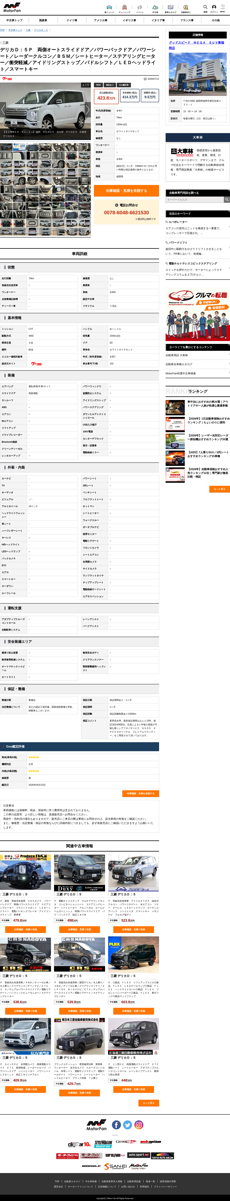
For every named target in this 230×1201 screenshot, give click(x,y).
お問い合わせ (128, 1186)
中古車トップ (14, 20)
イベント (140, 8)
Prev (3, 109)
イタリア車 (158, 20)
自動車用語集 (134, 1181)
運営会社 (58, 1186)
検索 (205, 9)
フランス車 (187, 20)
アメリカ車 (100, 20)
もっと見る (148, 1103)
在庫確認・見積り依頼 (25, 929)
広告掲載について (107, 1186)
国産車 (43, 20)
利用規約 (144, 1186)
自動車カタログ (72, 1181)
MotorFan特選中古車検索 (181, 373)
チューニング (124, 8)
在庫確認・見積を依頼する (126, 191)
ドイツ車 (72, 20)
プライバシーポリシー (165, 1186)
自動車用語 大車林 (177, 355)
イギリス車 (129, 20)
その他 (216, 20)
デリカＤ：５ (41, 30)
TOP (2, 30)
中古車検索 (91, 1181)
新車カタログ (170, 8)
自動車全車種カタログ (179, 364)
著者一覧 (150, 1181)
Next (88, 109)
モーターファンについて (80, 1186)
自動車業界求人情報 (112, 1181)
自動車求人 (186, 8)
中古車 (155, 8)
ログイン (214, 9)
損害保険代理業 (168, 1181)
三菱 (28, 30)
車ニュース (109, 8)
